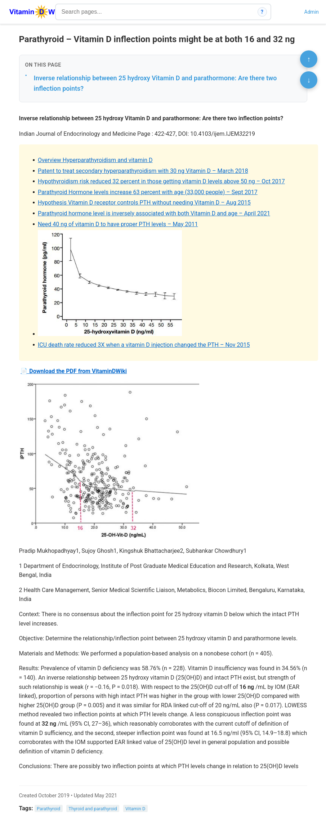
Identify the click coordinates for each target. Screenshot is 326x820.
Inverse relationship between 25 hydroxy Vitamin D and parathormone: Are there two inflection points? (155, 83)
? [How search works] (262, 12)
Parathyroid (48, 808)
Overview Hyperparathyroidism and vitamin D (95, 160)
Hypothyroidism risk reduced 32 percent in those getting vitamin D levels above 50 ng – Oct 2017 (161, 181)
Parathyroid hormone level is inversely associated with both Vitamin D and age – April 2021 (154, 213)
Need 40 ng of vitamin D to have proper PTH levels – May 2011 (118, 224)
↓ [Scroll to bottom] (309, 80)
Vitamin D (135, 808)
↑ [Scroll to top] (309, 59)
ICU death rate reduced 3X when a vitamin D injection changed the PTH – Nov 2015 (144, 344)
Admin (311, 12)
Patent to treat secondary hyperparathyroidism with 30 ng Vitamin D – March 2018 (143, 170)
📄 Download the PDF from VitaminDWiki (74, 371)
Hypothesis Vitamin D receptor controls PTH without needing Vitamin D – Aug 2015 (144, 202)
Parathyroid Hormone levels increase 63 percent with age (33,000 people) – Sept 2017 (148, 192)
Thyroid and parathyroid (92, 808)
